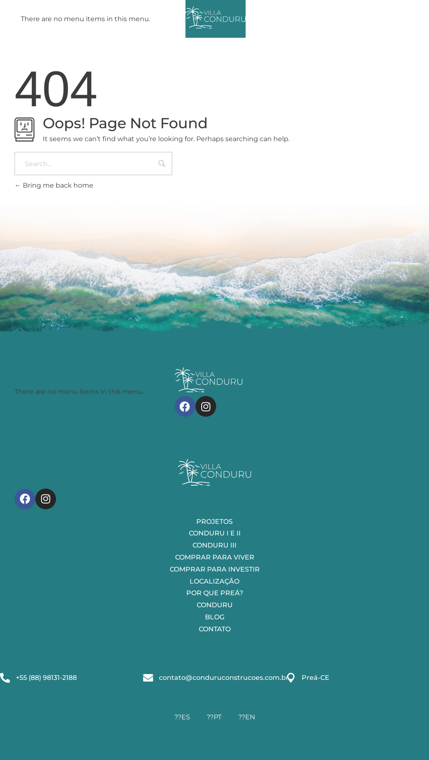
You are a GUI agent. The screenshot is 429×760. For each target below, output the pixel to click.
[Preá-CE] (291, 678)
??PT (214, 717)
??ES (182, 717)
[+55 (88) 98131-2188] (5, 678)
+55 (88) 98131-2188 (46, 678)
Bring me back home (54, 185)
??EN (246, 717)
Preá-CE (315, 678)
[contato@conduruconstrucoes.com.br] (148, 678)
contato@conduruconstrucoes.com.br (224, 678)
